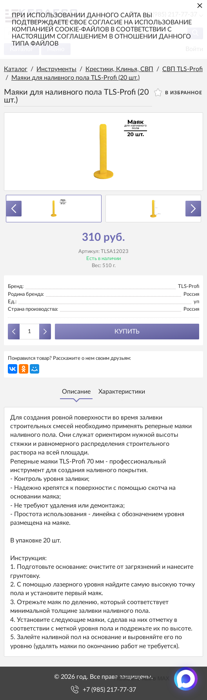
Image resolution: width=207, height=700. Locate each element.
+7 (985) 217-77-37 (109, 690)
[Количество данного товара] (29, 331)
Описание (76, 391)
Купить (127, 331)
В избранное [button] (178, 92)
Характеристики (121, 391)
